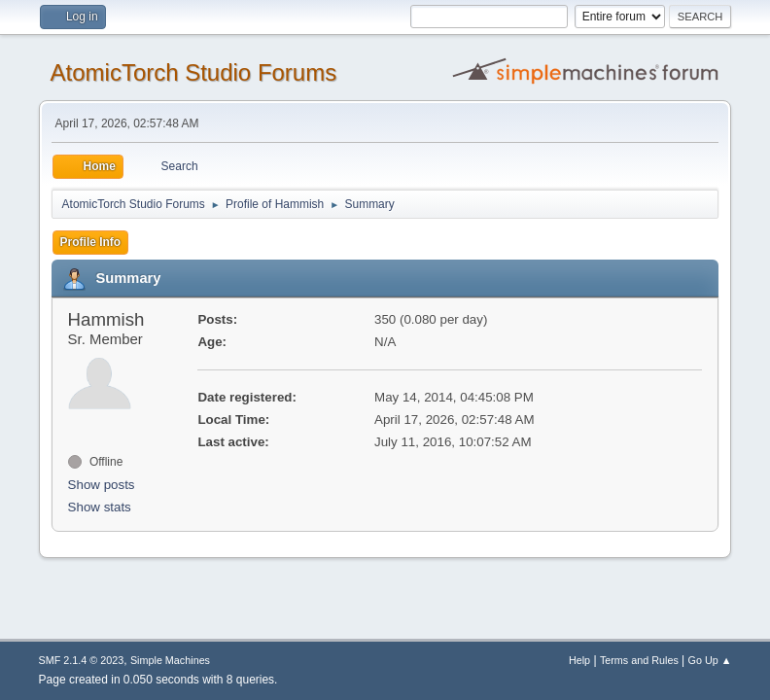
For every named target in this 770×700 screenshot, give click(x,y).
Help (579, 660)
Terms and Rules (639, 660)
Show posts (101, 484)
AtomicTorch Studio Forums (194, 72)
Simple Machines (170, 660)
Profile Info (91, 242)
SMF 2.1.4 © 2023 (81, 660)
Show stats (99, 507)
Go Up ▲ (710, 660)
